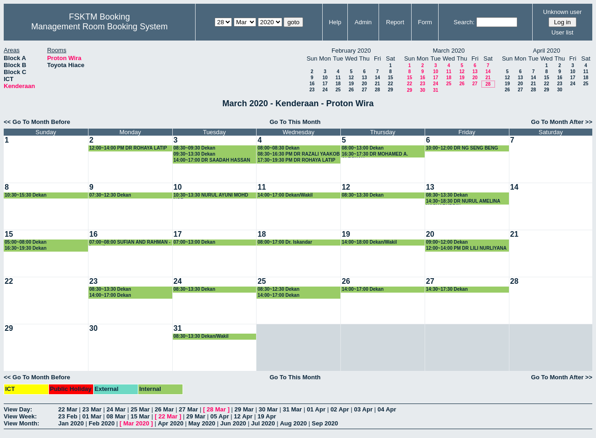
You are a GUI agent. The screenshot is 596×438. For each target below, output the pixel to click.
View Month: (21, 423)
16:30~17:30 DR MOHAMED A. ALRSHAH (375, 154)
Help (335, 22)
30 (422, 90)
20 (364, 83)
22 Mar (67, 409)
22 (390, 83)
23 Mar (92, 409)
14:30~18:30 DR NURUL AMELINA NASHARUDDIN (463, 201)
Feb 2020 (102, 423)
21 (377, 83)
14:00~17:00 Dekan (110, 295)
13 (364, 77)
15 (390, 77)
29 (390, 89)
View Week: (20, 416)
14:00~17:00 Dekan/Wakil (284, 195)
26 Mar (164, 409)
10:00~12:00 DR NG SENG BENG (462, 148)
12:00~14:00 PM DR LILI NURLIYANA (466, 248)
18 (337, 83)
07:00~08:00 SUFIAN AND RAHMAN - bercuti (129, 243)
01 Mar (92, 416)
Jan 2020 (71, 423)
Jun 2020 (233, 423)
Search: (464, 22)
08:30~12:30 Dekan (278, 289)
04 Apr (387, 409)
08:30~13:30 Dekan (363, 195)
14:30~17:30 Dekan (447, 289)
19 (351, 83)
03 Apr (363, 409)
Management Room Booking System (99, 26)
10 (324, 77)
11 (337, 77)
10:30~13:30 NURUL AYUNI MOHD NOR (211, 195)
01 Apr (316, 409)
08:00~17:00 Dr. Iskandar (284, 242)
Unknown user (562, 11)
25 (337, 89)
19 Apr (266, 416)
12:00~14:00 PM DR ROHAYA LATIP (128, 148)
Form (425, 22)
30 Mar (268, 409)
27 (364, 89)
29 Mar (244, 409)
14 (377, 77)
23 (311, 89)
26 (351, 89)
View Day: (18, 409)
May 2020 (202, 423)
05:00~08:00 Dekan (26, 242)
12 (351, 77)
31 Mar (292, 409)
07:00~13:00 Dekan (195, 242)
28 (377, 89)
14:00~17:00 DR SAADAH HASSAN (212, 160)
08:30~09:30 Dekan (195, 148)
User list (562, 32)
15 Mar (139, 416)
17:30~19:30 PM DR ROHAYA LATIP (296, 160)
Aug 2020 (293, 423)
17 (324, 83)
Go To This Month (295, 121)
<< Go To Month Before (37, 121)
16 (311, 83)
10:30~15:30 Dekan (26, 195)
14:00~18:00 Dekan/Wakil (369, 242)
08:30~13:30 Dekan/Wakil (201, 336)
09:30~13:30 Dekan (195, 154)
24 (324, 89)
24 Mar (116, 409)
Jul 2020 (263, 423)
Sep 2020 (325, 423)
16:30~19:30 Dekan (26, 248)
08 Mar (116, 416)
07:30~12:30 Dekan (110, 195)
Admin (363, 22)
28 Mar (216, 409)
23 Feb (67, 416)
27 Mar (188, 409)
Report (395, 22)
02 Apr (340, 409)
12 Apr (243, 416)
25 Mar (139, 409)
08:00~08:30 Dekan (278, 148)
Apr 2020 (170, 423)
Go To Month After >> (561, 121)
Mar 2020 (136, 423)
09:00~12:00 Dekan (447, 242)
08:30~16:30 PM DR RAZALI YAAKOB (298, 154)
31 (435, 90)
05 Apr (219, 416)
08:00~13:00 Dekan (363, 148)
